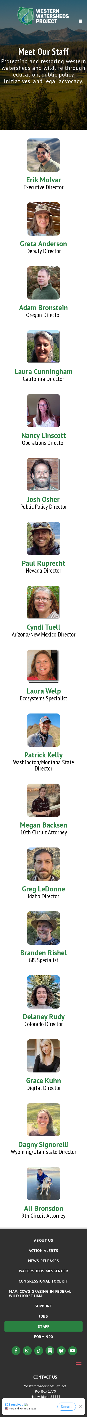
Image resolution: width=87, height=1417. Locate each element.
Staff (43, 1326)
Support (43, 1306)
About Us (43, 1240)
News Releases (43, 1260)
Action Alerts (43, 1250)
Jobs (43, 1316)
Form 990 (43, 1336)
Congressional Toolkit (43, 1281)
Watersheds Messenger (43, 1270)
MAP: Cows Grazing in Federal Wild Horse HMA (40, 1293)
